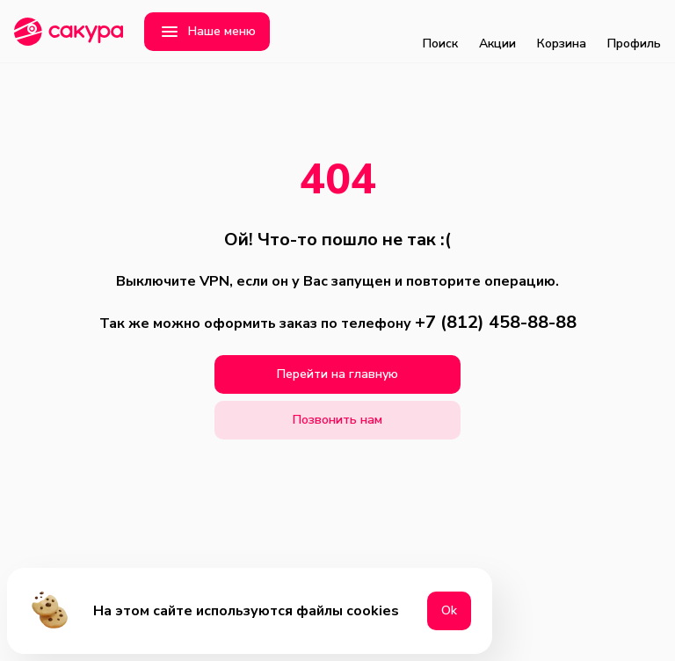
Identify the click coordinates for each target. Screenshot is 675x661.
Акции (497, 31)
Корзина (561, 31)
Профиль (634, 31)
